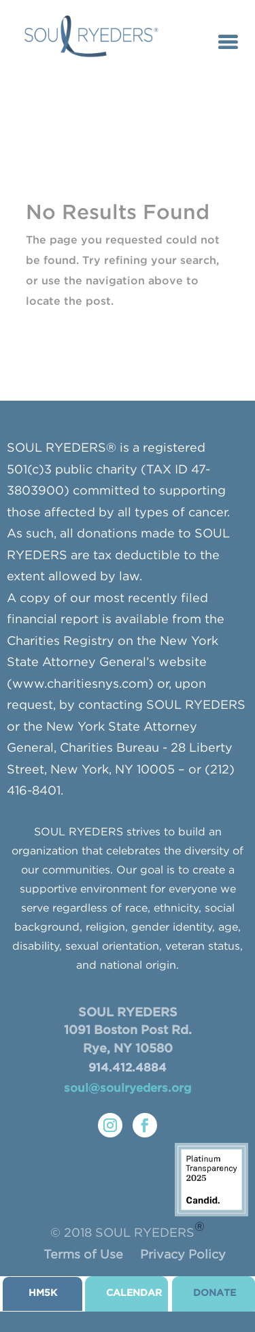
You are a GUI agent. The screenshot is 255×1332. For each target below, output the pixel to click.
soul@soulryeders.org (127, 1089)
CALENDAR (134, 1293)
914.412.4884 (127, 1068)
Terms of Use (83, 1255)
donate (214, 1293)
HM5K (43, 1293)
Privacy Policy (183, 1255)
